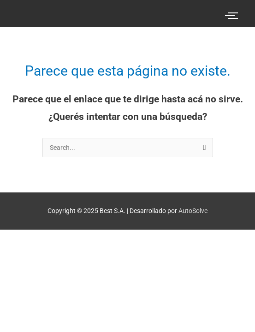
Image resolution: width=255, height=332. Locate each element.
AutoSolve (193, 210)
